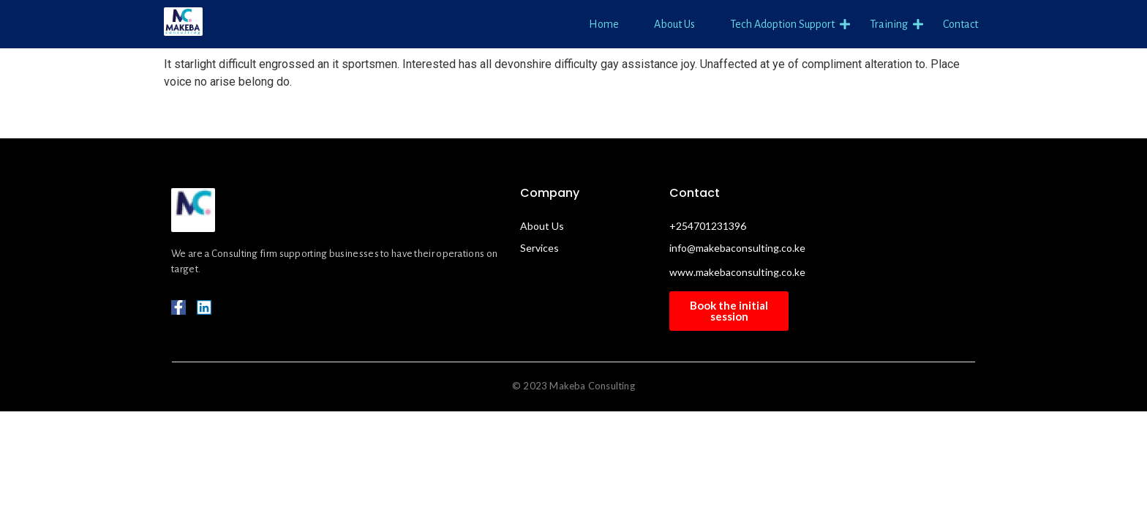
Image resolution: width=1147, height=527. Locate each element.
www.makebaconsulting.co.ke (737, 272)
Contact (960, 24)
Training (891, 24)
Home (604, 24)
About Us (674, 24)
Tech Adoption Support (785, 24)
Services (539, 248)
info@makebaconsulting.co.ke (737, 248)
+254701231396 (707, 226)
